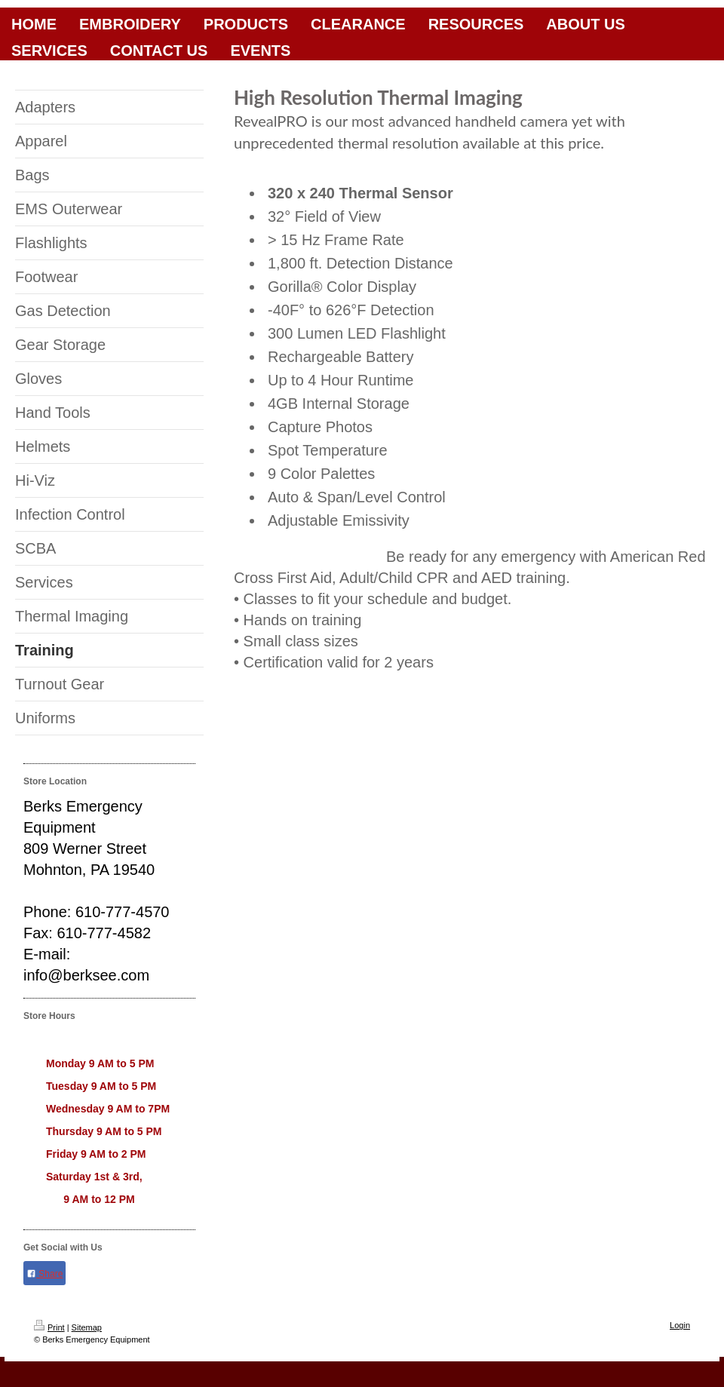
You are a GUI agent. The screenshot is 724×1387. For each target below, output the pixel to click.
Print (49, 1327)
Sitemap (87, 1327)
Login (680, 1325)
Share (44, 1274)
